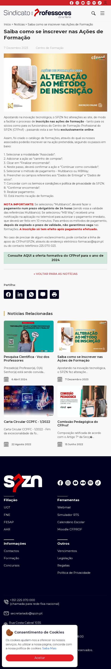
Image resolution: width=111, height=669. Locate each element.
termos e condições (45, 183)
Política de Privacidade (74, 572)
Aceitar (39, 658)
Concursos (11, 565)
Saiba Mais (49, 648)
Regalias (63, 565)
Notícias (19, 24)
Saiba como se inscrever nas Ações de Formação (60, 24)
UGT (7, 507)
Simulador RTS (68, 515)
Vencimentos (67, 551)
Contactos (11, 551)
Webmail (64, 507)
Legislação (65, 558)
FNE (7, 515)
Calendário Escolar (71, 522)
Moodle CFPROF (69, 529)
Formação (11, 558)
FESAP (9, 522)
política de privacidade (76, 183)
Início (7, 24)
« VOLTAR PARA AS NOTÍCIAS (56, 274)
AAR (7, 529)
